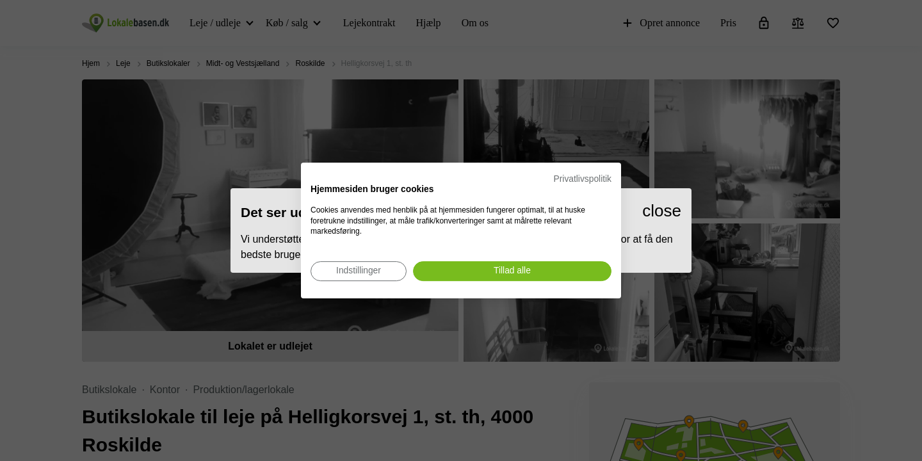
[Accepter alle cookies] (512, 271)
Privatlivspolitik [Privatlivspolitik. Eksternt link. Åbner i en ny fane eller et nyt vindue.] (582, 179)
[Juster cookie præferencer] (359, 271)
